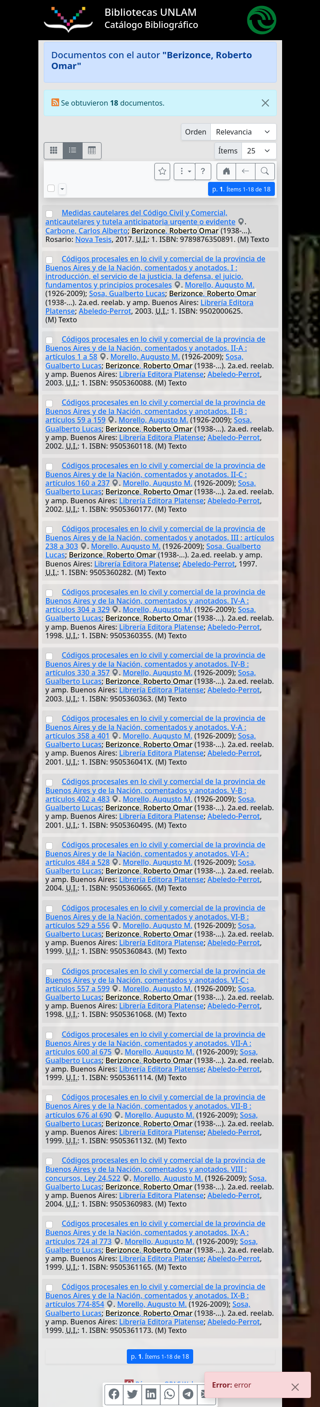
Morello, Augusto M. (219, 285)
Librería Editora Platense (161, 374)
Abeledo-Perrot (105, 311)
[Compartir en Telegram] (187, 1394)
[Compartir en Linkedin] (150, 1394)
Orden (196, 132)
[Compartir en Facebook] (113, 1394)
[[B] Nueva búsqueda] (265, 171)
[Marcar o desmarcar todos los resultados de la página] (51, 188)
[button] (203, 171)
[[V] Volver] (245, 171)
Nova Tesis (93, 239)
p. (241, 189)
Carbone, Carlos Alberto (87, 231)
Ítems (228, 151)
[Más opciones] (184, 171)
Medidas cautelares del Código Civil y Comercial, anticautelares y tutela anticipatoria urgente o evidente (141, 217)
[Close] (265, 103)
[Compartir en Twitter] (132, 1394)
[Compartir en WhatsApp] (169, 1394)
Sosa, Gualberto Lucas (127, 293)
